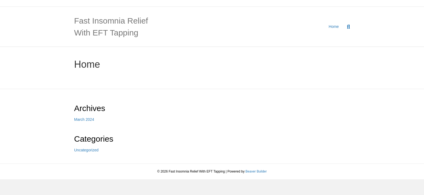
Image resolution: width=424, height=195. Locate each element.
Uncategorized (86, 150)
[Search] (346, 27)
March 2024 (84, 119)
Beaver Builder (256, 171)
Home (334, 26)
